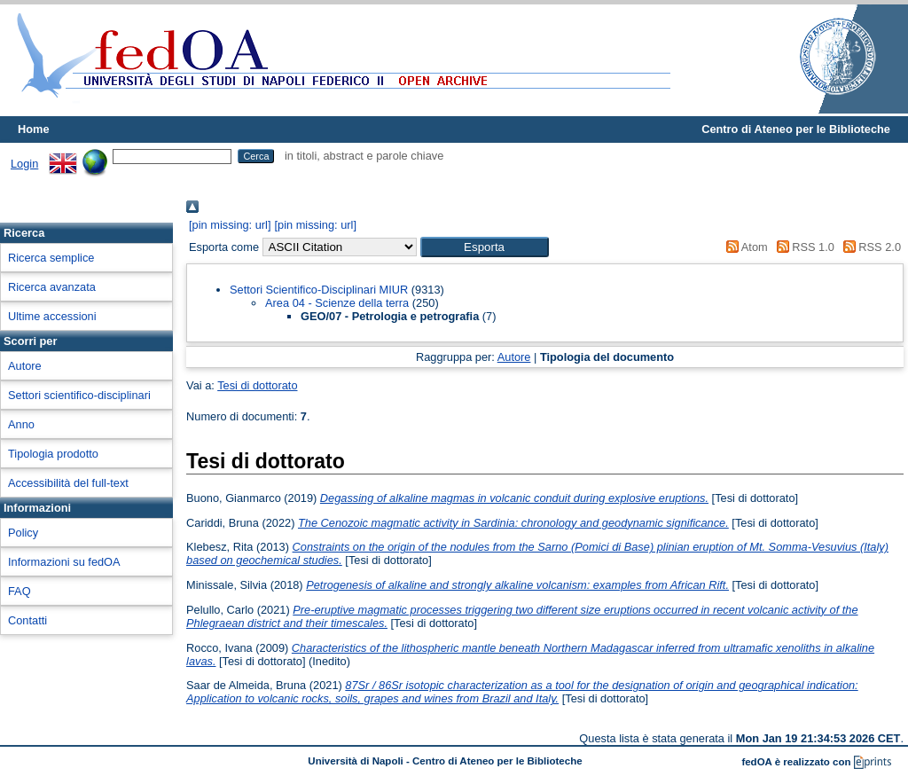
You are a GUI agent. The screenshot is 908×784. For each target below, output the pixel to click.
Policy (23, 532)
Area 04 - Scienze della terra (337, 303)
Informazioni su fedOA (64, 561)
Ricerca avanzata (52, 287)
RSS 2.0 (869, 247)
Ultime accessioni (52, 316)
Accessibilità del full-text (68, 483)
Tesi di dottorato (257, 385)
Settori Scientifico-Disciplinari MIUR (319, 289)
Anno (21, 424)
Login (24, 163)
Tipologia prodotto (53, 453)
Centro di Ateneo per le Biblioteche (795, 129)
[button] (484, 247)
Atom (744, 247)
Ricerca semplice (51, 257)
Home (34, 129)
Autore (25, 365)
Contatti (27, 620)
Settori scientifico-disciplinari (79, 395)
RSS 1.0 (802, 247)
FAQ (19, 591)
